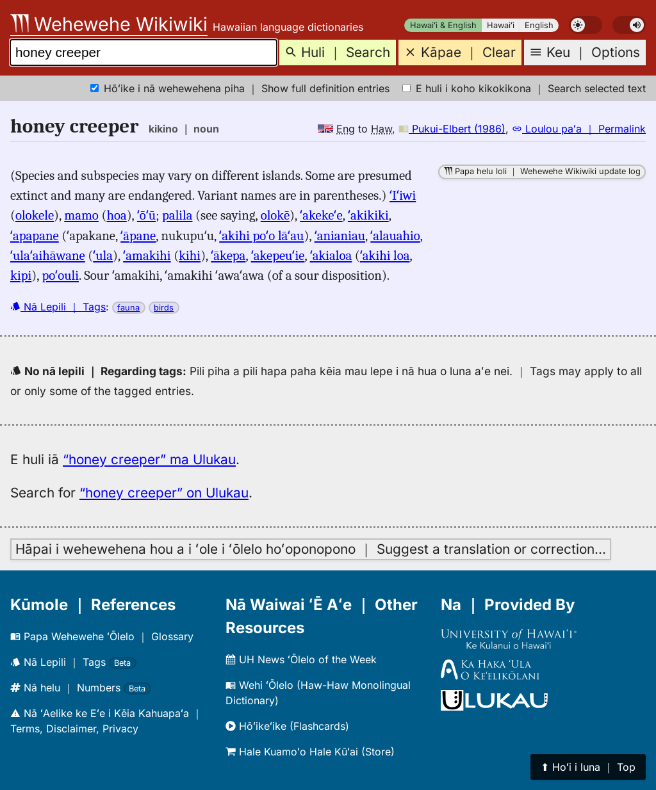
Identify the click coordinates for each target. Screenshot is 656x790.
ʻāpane (138, 235)
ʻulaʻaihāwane (47, 255)
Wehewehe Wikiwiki (109, 24)
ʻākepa (228, 255)
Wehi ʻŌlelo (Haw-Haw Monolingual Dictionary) (318, 693)
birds (164, 307)
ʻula (103, 255)
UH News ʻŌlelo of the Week (301, 659)
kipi (20, 275)
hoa (116, 215)
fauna (128, 307)
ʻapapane (34, 235)
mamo (81, 215)
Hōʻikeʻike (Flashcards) (287, 726)
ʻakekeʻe (321, 215)
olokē (275, 215)
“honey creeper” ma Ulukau (149, 459)
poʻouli (60, 275)
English (539, 25)
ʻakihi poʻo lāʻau (261, 235)
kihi (190, 255)
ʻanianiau (340, 235)
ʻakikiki (368, 215)
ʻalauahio (395, 235)
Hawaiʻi (500, 25)
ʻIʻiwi (403, 195)
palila (177, 215)
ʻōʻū (146, 215)
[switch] (585, 25)
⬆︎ (588, 767)
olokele (34, 215)
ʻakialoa (331, 255)
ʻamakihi (146, 255)
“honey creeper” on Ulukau (164, 493)
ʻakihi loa (385, 255)
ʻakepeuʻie (278, 255)
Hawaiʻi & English (443, 25)
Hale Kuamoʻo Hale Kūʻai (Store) (310, 751)
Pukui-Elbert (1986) (451, 128)
